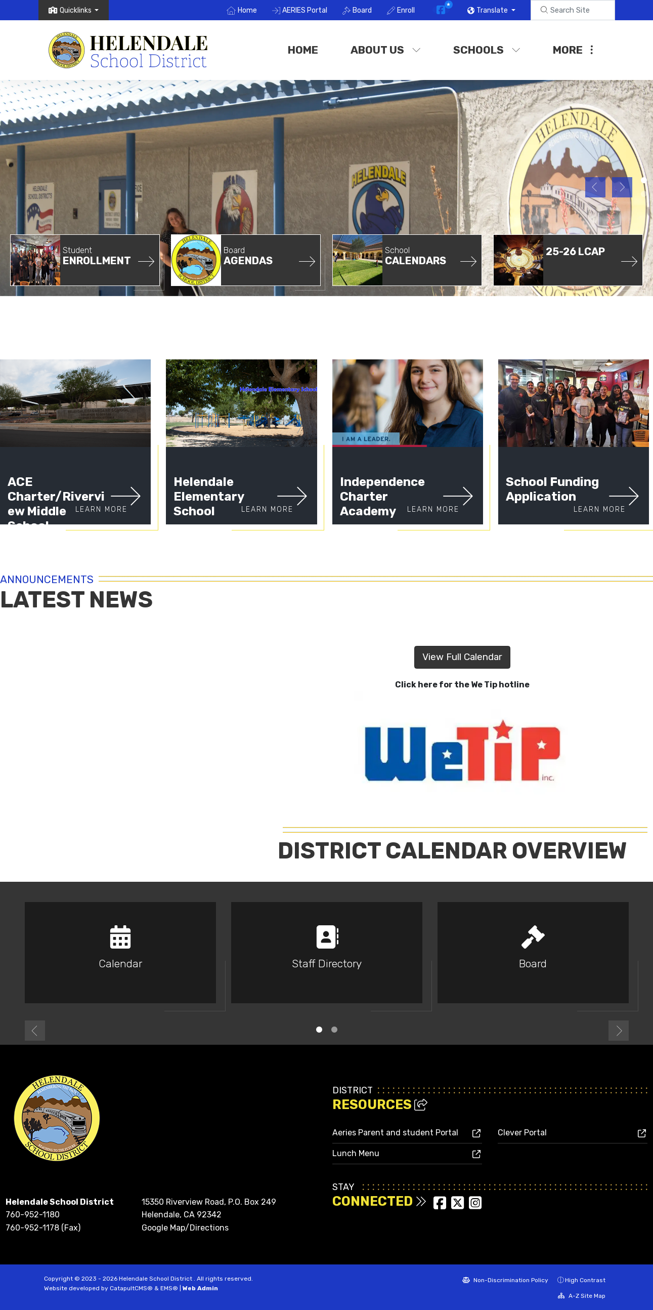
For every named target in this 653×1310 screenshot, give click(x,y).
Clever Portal (522, 1132)
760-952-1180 (33, 1214)
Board (362, 10)
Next (622, 187)
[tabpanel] (326, 186)
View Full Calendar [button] (462, 657)
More (573, 50)
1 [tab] (319, 1030)
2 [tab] (334, 1030)
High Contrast (585, 1280)
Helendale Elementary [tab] (644, 194)
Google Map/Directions (185, 1228)
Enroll (406, 10)
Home (247, 10)
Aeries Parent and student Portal (395, 1132)
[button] (79, 10)
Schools (486, 50)
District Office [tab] (644, 180)
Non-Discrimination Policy (505, 1280)
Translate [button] (492, 10)
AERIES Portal (304, 10)
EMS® (169, 1288)
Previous (595, 187)
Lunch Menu (355, 1153)
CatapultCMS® (131, 1288)
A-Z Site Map (581, 1295)
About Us (386, 50)
